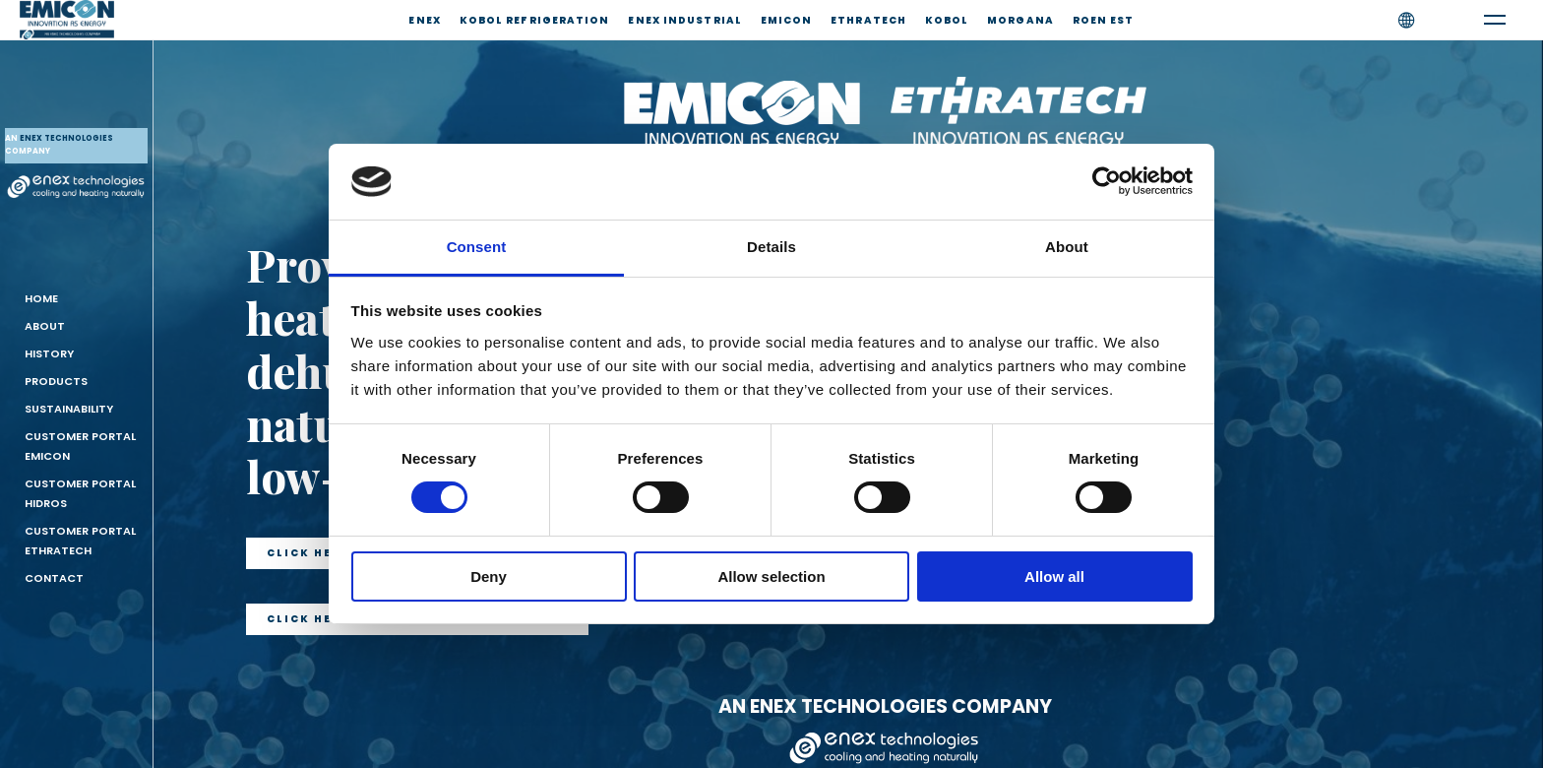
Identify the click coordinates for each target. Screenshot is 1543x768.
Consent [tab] (477, 246)
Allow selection (771, 576)
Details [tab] (771, 246)
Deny (488, 576)
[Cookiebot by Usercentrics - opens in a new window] (1106, 181)
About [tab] (1066, 246)
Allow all (1054, 576)
